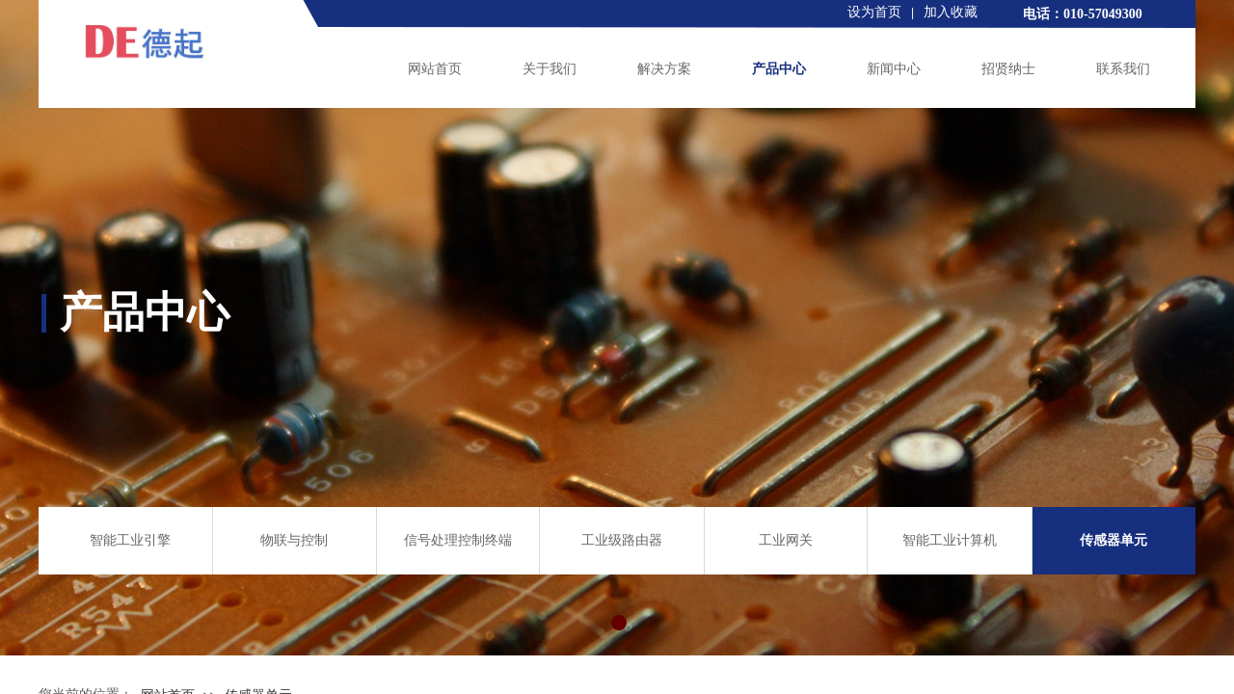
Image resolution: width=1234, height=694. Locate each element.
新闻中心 (894, 69)
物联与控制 (294, 540)
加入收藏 (951, 12)
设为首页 (874, 12)
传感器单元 (1113, 540)
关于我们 (550, 69)
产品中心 (779, 69)
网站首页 (435, 69)
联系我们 (1123, 69)
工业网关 (786, 540)
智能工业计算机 (949, 540)
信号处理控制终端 (458, 540)
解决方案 (664, 69)
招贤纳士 (1008, 69)
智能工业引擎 (130, 540)
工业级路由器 (621, 540)
